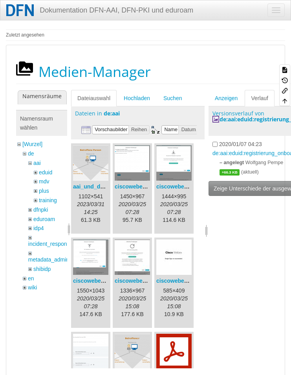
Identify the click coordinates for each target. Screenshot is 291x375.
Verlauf (259, 98)
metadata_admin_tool (54, 259)
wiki (32, 287)
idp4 (38, 228)
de (31, 153)
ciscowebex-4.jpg (137, 281)
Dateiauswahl (93, 98)
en (31, 278)
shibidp (42, 269)
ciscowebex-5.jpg (179, 281)
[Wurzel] (32, 144)
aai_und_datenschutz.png (107, 186)
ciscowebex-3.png (97, 281)
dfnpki (40, 210)
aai (37, 163)
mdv (44, 181)
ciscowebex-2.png (180, 186)
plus (44, 191)
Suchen (172, 98)
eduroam (44, 219)
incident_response (50, 244)
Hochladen (137, 98)
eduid (45, 172)
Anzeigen (226, 98)
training (48, 200)
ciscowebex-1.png (138, 186)
